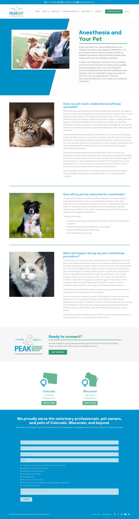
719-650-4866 (49, 401)
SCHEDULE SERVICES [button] (114, 11)
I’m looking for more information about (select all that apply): (51, 473)
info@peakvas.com (49, 404)
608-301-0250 (90, 401)
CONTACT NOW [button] (49, 409)
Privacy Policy (106, 514)
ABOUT (45, 11)
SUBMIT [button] (39, 497)
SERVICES (55, 11)
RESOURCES (86, 11)
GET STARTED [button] (58, 352)
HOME (36, 11)
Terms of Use (95, 514)
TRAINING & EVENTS (70, 11)
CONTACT (98, 11)
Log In (126, 11)
